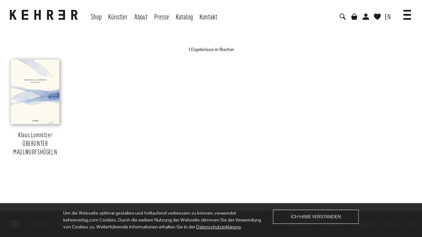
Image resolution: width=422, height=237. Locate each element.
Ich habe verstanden (316, 217)
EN (388, 16)
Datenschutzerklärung (218, 227)
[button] (407, 12)
